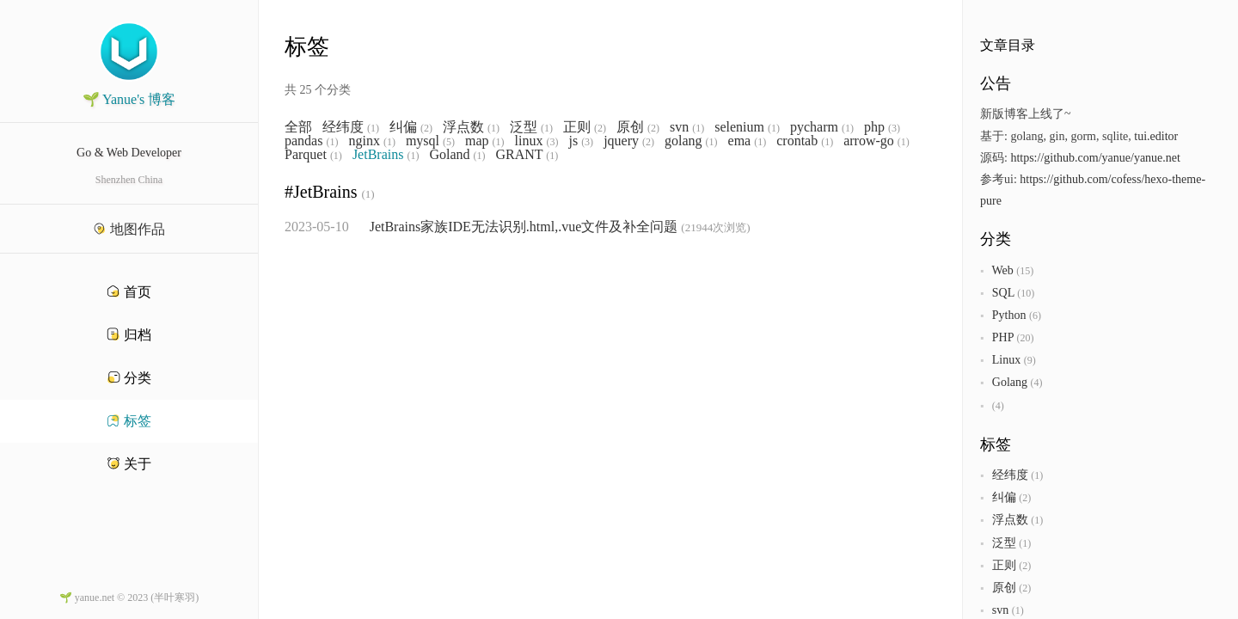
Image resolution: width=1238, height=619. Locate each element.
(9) (1030, 360)
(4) (1036, 383)
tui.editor (1156, 136)
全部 (298, 127)
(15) (1024, 271)
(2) (426, 128)
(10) (1025, 293)
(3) (894, 128)
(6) (1035, 316)
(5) (449, 142)
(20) (1024, 338)
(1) (373, 128)
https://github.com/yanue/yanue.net (1095, 157)
